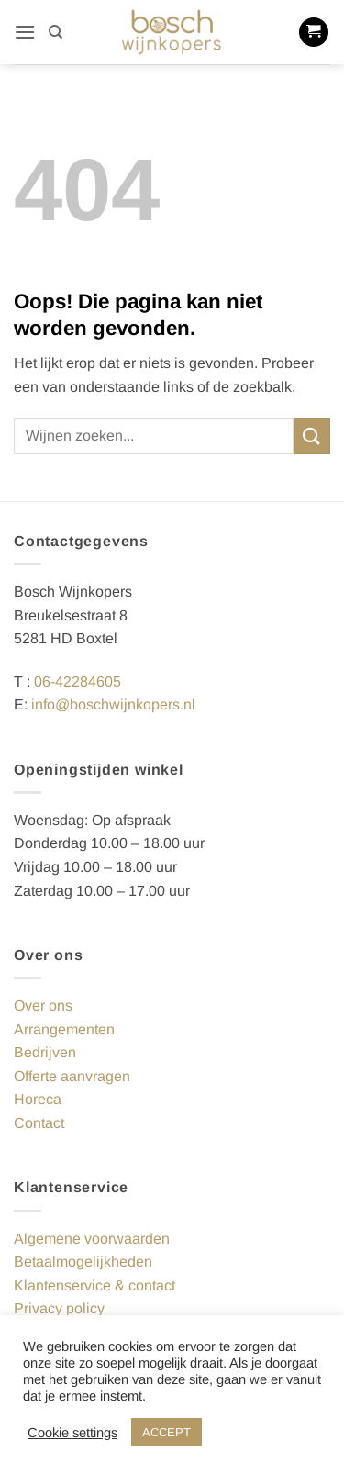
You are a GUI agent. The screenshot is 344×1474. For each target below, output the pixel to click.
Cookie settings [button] (72, 1432)
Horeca (37, 1099)
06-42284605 (77, 681)
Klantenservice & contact (94, 1285)
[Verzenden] (312, 435)
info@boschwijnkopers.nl (113, 704)
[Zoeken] (55, 32)
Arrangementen (64, 1029)
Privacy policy (59, 1308)
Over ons (43, 1005)
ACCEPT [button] (166, 1432)
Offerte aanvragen (72, 1076)
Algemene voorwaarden (92, 1238)
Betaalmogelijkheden (83, 1261)
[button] (25, 31)
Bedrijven (45, 1052)
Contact (39, 1123)
